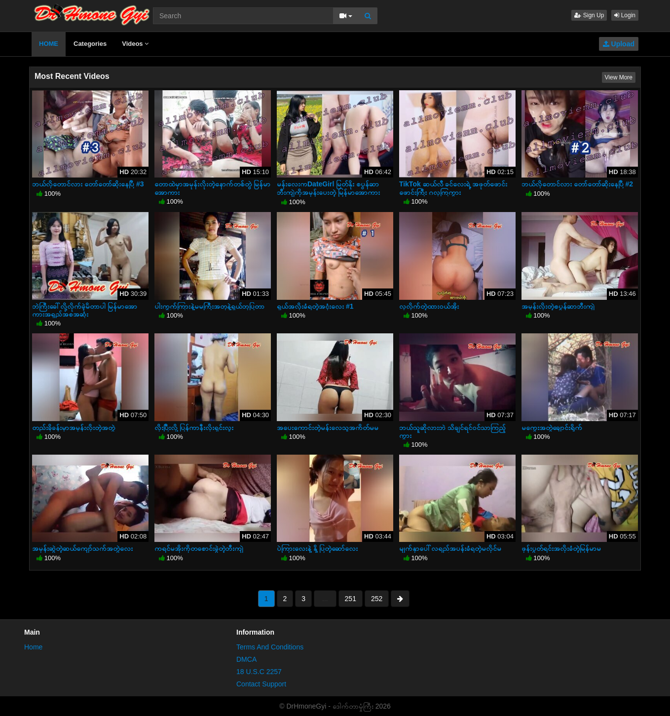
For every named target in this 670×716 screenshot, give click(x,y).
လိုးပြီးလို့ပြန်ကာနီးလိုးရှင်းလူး (193, 427)
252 (376, 599)
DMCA (246, 659)
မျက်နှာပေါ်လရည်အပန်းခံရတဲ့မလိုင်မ (450, 548)
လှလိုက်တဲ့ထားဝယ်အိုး (429, 306)
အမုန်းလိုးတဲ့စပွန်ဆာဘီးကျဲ (558, 306)
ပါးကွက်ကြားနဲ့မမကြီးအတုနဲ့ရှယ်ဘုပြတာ (209, 306)
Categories (90, 43)
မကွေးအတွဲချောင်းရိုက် (551, 427)
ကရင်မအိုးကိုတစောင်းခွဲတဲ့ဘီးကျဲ (198, 548)
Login (624, 15)
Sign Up (589, 15)
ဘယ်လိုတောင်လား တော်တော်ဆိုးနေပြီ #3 (88, 184)
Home (33, 647)
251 (350, 599)
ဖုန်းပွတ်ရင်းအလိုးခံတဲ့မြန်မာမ (561, 548)
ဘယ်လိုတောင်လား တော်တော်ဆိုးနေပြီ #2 (577, 184)
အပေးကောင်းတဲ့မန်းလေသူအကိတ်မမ (327, 427)
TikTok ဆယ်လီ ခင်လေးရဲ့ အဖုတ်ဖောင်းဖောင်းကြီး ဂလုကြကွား (453, 188)
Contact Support (261, 684)
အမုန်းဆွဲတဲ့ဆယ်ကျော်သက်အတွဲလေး (82, 548)
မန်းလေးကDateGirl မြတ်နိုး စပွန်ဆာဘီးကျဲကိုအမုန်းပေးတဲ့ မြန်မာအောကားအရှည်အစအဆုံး (328, 192)
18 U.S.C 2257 (259, 672)
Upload (618, 44)
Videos (135, 43)
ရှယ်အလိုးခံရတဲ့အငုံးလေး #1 (315, 306)
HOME (48, 43)
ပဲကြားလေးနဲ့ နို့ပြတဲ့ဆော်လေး (317, 548)
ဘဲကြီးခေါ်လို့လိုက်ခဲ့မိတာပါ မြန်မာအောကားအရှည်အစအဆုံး (84, 310)
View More (619, 77)
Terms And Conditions (269, 647)
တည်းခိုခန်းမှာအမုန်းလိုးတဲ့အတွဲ (73, 427)
